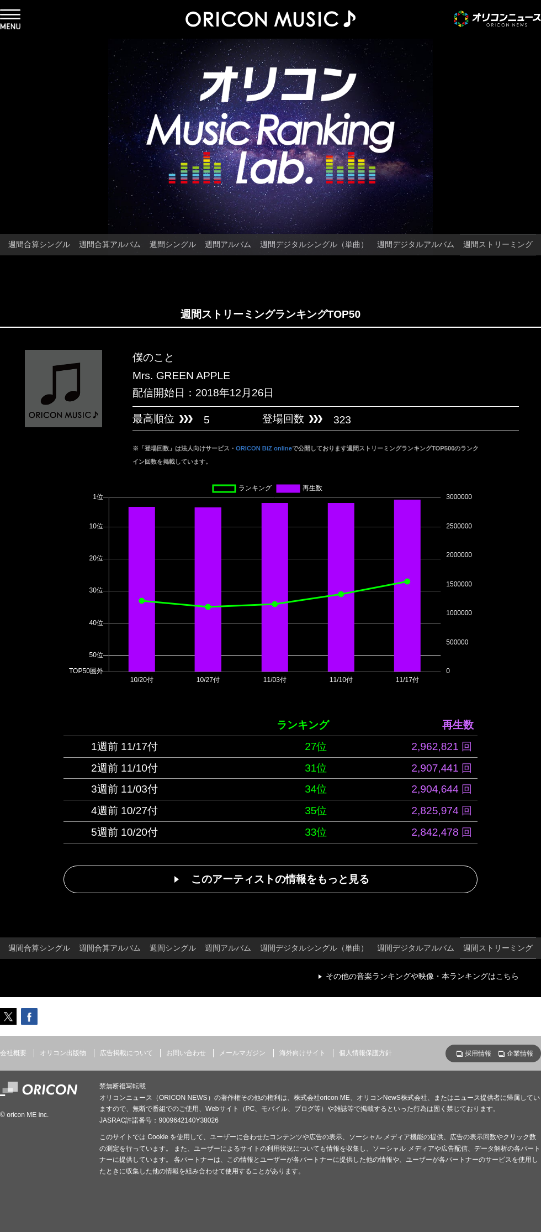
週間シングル (173, 244)
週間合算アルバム (110, 244)
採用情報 (478, 1053)
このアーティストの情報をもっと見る (280, 879)
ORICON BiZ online (264, 448)
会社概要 (13, 1053)
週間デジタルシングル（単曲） (314, 244)
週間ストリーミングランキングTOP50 (270, 314)
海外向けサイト (302, 1053)
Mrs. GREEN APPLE (181, 375)
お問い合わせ (186, 1053)
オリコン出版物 (63, 1053)
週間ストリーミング (498, 244)
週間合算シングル (39, 244)
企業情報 (520, 1053)
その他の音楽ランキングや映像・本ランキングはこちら (422, 976)
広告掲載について (126, 1053)
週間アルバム (228, 244)
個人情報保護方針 (365, 1053)
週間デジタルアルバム (415, 244)
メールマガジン (242, 1053)
